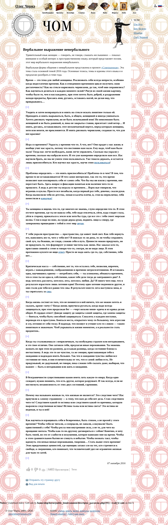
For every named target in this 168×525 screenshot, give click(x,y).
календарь (95, 511)
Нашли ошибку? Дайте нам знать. (67, 514)
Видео (105, 13)
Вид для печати (37, 484)
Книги (93, 13)
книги (69, 511)
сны (48, 291)
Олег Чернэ (25, 6)
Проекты (59, 13)
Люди (124, 13)
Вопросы (115, 13)
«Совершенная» (110, 67)
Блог (134, 13)
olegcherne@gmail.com (19, 514)
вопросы (84, 511)
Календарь (70, 13)
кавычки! (46, 198)
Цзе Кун (138, 24)
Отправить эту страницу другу (44, 480)
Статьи (81, 13)
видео (76, 511)
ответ (61, 252)
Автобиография (47, 13)
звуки (80, 223)
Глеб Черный (141, 37)
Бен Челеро (140, 28)
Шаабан (138, 33)
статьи (61, 511)
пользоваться (102, 162)
